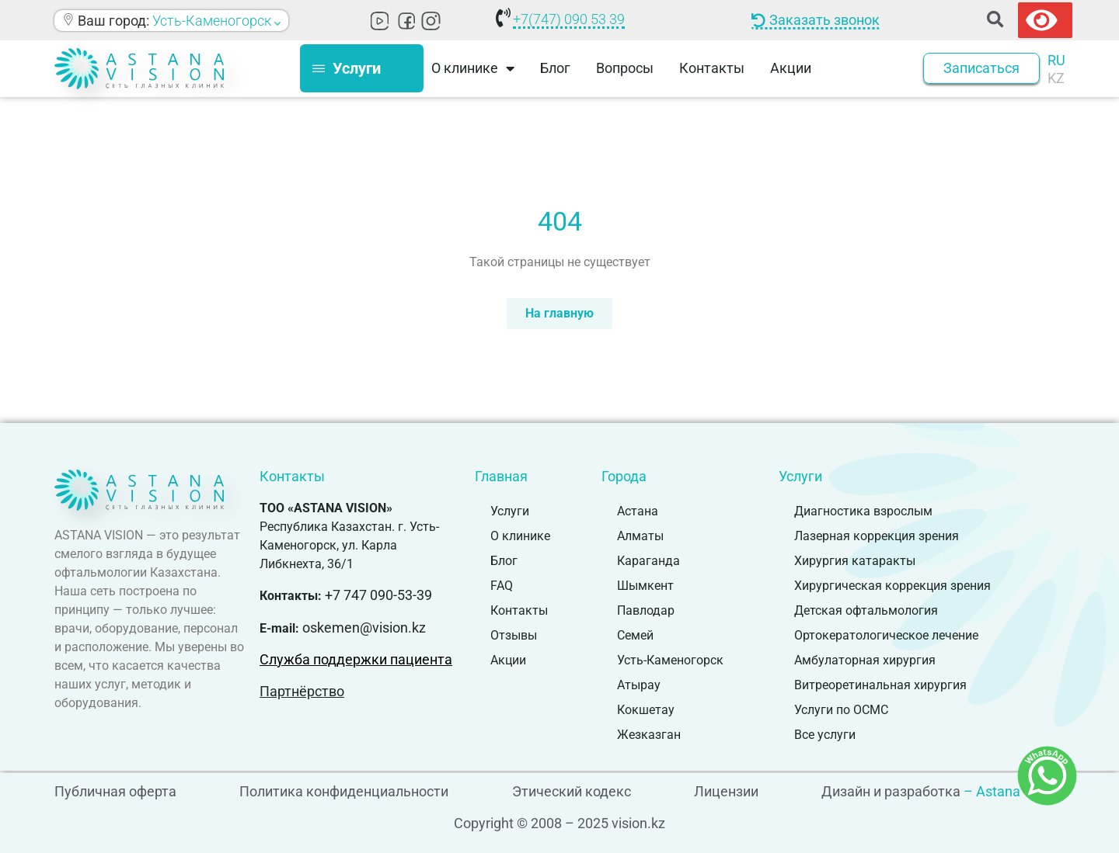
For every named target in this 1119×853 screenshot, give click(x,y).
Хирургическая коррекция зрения (892, 585)
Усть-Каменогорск (670, 660)
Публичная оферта (115, 791)
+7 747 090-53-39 (378, 595)
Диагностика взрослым (863, 511)
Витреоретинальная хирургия (880, 685)
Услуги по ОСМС (841, 709)
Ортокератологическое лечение (886, 635)
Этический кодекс (571, 791)
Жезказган (649, 734)
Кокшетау (646, 709)
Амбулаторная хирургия (865, 660)
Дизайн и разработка (890, 791)
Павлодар (646, 610)
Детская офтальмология (866, 610)
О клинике (472, 68)
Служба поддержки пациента (356, 659)
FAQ (501, 585)
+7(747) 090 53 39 (569, 19)
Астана (637, 511)
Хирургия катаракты (854, 560)
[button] (995, 20)
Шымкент (645, 585)
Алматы (640, 536)
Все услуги (825, 734)
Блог (555, 68)
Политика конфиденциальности (343, 791)
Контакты (711, 68)
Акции (790, 68)
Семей (635, 635)
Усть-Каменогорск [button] (216, 20)
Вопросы (625, 68)
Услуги (509, 511)
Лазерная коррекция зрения (876, 536)
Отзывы (513, 635)
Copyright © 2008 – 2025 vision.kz (559, 823)
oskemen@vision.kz (364, 627)
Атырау (639, 685)
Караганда (648, 560)
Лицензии (726, 791)
